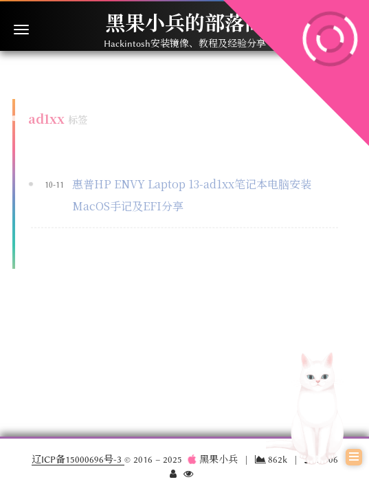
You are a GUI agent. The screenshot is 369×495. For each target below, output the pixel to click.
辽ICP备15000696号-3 (78, 459)
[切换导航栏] (21, 30)
